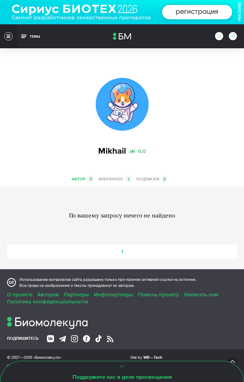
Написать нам (201, 294)
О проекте (19, 294)
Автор (82, 178)
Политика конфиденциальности (47, 301)
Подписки (151, 178)
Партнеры (76, 294)
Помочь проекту (158, 294)
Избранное (115, 178)
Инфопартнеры (113, 294)
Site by (146, 357)
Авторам (48, 294)
